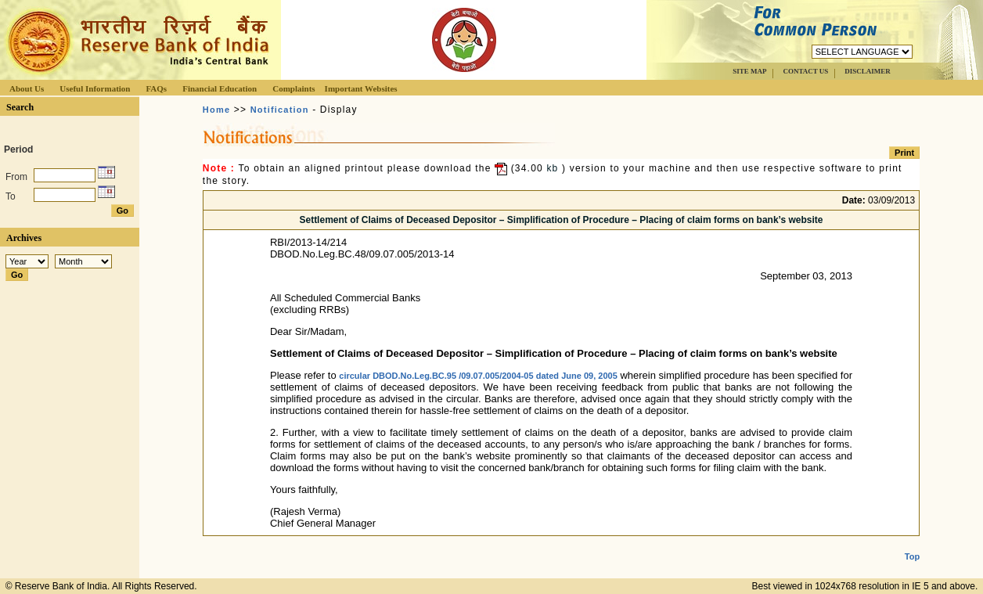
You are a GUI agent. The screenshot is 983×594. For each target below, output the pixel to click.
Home (216, 109)
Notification (279, 109)
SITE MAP (749, 71)
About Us (26, 88)
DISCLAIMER (867, 71)
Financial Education (219, 88)
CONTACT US (805, 71)
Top (912, 544)
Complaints (293, 88)
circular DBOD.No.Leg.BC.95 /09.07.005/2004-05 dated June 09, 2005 (478, 375)
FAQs (156, 88)
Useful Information (94, 88)
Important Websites (361, 88)
